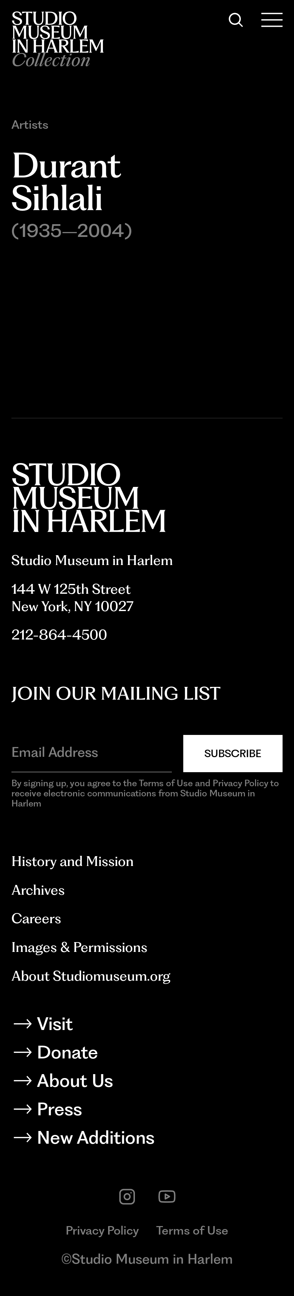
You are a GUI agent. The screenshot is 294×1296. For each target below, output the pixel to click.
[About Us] (147, 1083)
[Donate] (147, 1054)
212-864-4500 (59, 634)
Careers (36, 918)
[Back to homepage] (57, 32)
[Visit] (147, 1026)
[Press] (147, 1111)
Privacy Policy (102, 1230)
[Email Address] (91, 752)
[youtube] (166, 1196)
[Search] (235, 19)
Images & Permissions (79, 947)
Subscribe (232, 753)
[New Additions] (147, 1140)
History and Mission (72, 861)
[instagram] (127, 1196)
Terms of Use (192, 1230)
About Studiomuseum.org (91, 976)
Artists (29, 125)
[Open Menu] (272, 19)
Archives (38, 890)
